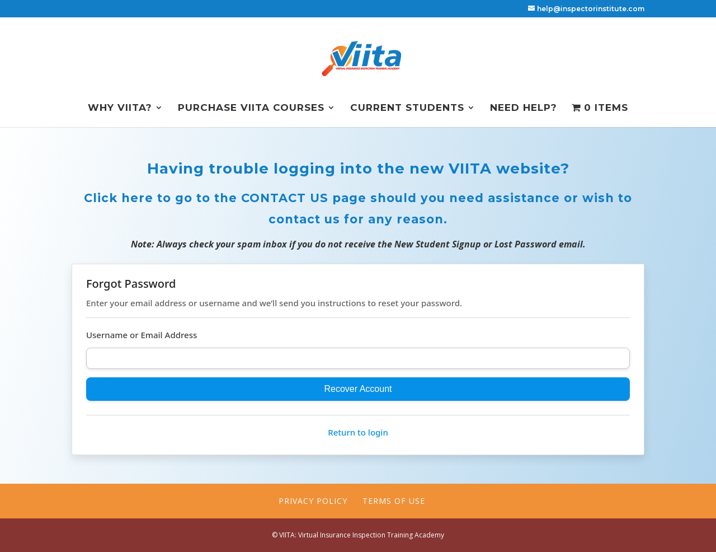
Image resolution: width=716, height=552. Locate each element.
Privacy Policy (313, 500)
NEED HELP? (523, 108)
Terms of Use (393, 500)
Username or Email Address (141, 334)
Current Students (407, 108)
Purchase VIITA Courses (251, 108)
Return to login (358, 432)
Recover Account (358, 389)
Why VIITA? (120, 108)
